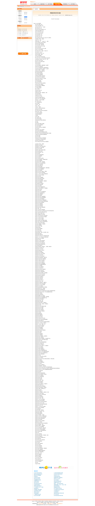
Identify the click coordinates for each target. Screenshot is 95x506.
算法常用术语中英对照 (38, 483)
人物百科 (20, 22)
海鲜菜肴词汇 (36, 488)
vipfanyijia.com (50, 503)
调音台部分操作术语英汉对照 (59, 493)
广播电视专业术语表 (37, 494)
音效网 (48, 502)
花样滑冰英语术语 (57, 476)
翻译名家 (25, 13)
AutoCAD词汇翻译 (37, 495)
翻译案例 (20, 18)
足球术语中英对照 (37, 477)
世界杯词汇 (36, 476)
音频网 (57, 502)
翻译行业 (20, 12)
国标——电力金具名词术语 (58, 483)
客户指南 (50, 4)
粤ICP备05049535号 (45, 504)
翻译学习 (20, 16)
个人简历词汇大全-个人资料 (38, 487)
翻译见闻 (25, 12)
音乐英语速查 (36, 493)
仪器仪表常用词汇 (37, 484)
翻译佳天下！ (33, 1)
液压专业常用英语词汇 (58, 481)
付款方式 (61, 501)
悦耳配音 (53, 502)
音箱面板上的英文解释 (38, 489)
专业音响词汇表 (56, 490)
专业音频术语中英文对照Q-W (59, 489)
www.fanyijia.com (59, 503)
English (33, 501)
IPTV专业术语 (56, 494)
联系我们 (65, 4)
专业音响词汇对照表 (37, 490)
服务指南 (50, 501)
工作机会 (58, 501)
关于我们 (73, 4)
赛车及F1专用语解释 (37, 475)
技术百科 (25, 22)
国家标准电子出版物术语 (58, 477)
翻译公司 (43, 501)
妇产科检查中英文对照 (58, 488)
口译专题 (20, 19)
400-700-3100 (27, 6)
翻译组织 (20, 13)
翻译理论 (25, 18)
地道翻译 (41, 502)
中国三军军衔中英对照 (38, 472)
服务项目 (42, 4)
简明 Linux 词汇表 (57, 478)
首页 (35, 4)
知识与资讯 (57, 4)
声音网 (51, 502)
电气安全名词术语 (37, 478)
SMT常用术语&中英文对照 (58, 495)
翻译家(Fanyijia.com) (68, 15)
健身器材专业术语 (57, 487)
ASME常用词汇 (36, 481)
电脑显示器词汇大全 (57, 482)
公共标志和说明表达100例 (58, 472)
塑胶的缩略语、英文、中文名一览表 (60, 484)
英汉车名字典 (36, 482)
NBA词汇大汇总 (56, 475)
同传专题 (25, 19)
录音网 (45, 502)
